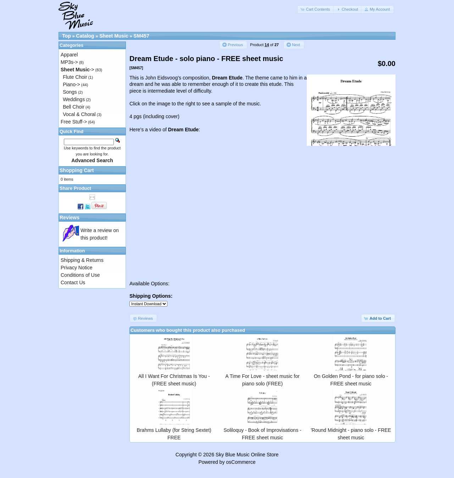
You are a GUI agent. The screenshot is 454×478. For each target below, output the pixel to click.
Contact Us (73, 282)
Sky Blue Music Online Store (247, 454)
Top (66, 36)
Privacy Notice (76, 267)
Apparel (69, 54)
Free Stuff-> (74, 122)
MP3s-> (69, 62)
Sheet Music (113, 36)
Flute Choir (75, 77)
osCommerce (240, 462)
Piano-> (71, 84)
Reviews (69, 217)
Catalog (85, 36)
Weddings (74, 99)
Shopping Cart (77, 170)
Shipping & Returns (82, 260)
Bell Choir (73, 107)
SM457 (141, 36)
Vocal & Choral (79, 114)
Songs (70, 92)
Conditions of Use (80, 275)
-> (77, 69)
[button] (315, 9)
